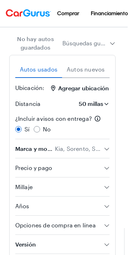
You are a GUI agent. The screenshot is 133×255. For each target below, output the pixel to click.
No (47, 129)
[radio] (18, 129)
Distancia (28, 103)
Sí (26, 129)
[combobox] (89, 43)
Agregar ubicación (80, 88)
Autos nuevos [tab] (86, 69)
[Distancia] (91, 104)
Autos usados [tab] (38, 69)
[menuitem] (68, 13)
